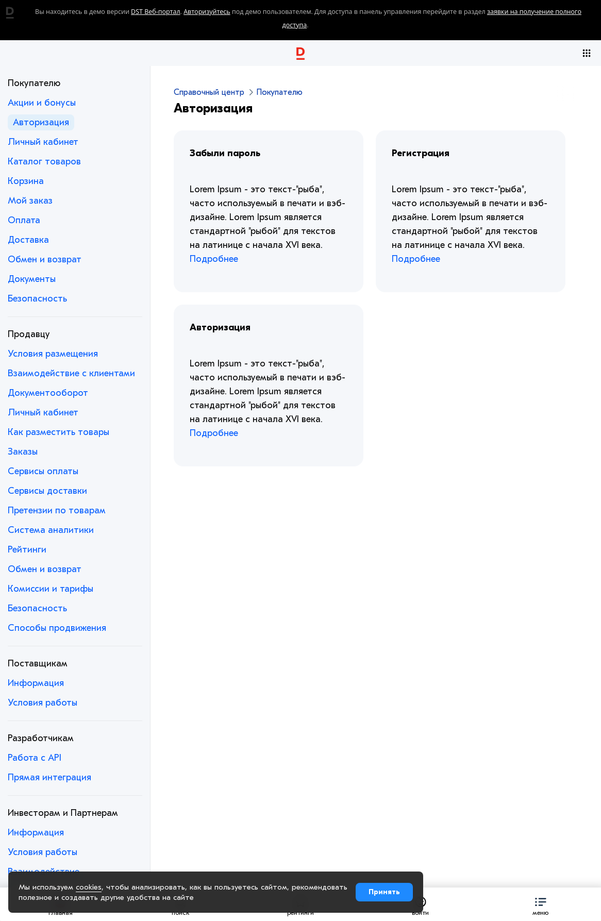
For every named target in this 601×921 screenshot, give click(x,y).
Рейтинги (27, 549)
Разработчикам (41, 738)
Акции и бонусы (42, 102)
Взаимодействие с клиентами (71, 373)
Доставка (28, 240)
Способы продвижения (57, 628)
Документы (32, 279)
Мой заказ (30, 200)
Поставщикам (38, 663)
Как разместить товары (58, 432)
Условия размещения (53, 353)
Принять (384, 891)
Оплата (24, 220)
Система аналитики (51, 530)
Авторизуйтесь (206, 11)
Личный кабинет (43, 142)
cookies (89, 887)
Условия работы (42, 702)
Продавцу (29, 334)
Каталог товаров (44, 161)
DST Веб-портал (155, 11)
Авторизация (41, 122)
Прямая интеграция (49, 777)
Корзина (26, 181)
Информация (36, 683)
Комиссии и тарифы (50, 588)
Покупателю (34, 83)
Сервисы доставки (47, 490)
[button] (540, 904)
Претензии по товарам (57, 510)
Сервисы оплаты (43, 471)
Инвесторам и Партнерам (63, 813)
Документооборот (48, 393)
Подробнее (214, 259)
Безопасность (37, 298)
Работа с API (34, 757)
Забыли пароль (225, 153)
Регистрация (420, 153)
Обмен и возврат (44, 259)
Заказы (23, 451)
